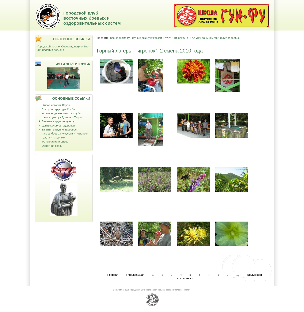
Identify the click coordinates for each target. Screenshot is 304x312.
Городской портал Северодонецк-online (62, 46)
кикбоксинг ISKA (184, 37)
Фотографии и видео (55, 141)
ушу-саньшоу (204, 37)
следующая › (255, 274)
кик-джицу (143, 37)
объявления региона (50, 49)
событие (120, 37)
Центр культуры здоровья (58, 125)
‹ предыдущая (135, 274)
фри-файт (220, 37)
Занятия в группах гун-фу (58, 121)
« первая (112, 274)
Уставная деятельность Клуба (61, 113)
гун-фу (131, 37)
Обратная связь (52, 145)
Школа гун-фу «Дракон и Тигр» (61, 117)
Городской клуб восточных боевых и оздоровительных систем (92, 18)
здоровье (234, 37)
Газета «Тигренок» (53, 137)
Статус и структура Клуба (58, 109)
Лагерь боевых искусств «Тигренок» (65, 133)
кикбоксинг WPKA (161, 37)
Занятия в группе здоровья (59, 129)
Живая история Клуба (56, 105)
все (112, 37)
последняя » (185, 278)
